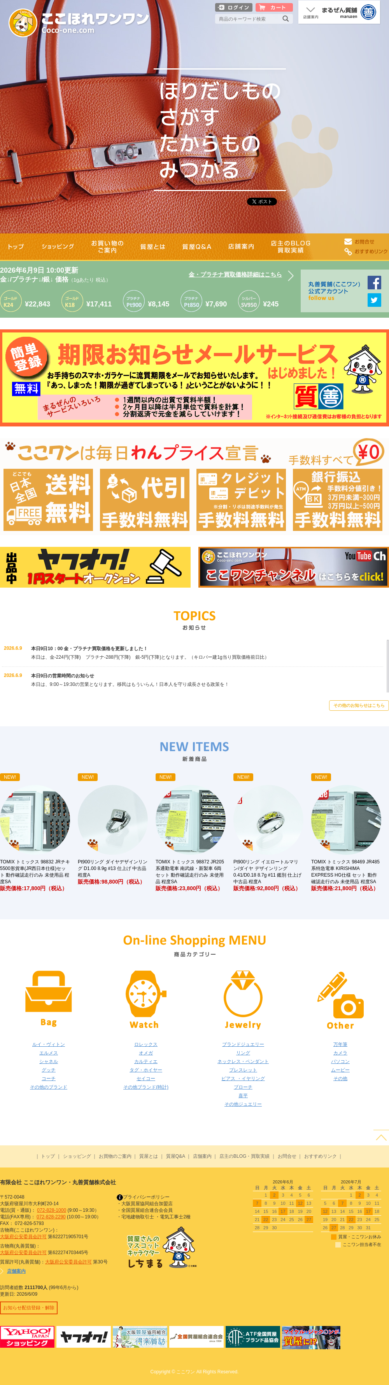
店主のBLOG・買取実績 (244, 1156)
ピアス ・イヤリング (243, 1078)
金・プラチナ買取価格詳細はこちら (235, 274)
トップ (48, 1156)
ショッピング (77, 1156)
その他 (340, 1078)
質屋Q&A (175, 1156)
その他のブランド (48, 1087)
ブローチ (243, 1087)
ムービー (340, 1070)
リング (243, 1053)
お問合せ (287, 1156)
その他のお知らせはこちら (359, 705)
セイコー (146, 1078)
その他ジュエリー (243, 1104)
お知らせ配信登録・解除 (28, 1307)
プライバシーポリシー (143, 1197)
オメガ (146, 1053)
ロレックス (146, 1044)
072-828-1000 (51, 1210)
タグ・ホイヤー (146, 1070)
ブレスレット (243, 1070)
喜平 (243, 1095)
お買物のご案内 (115, 1156)
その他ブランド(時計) (145, 1087)
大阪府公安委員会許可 (23, 1236)
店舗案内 (202, 1156)
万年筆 (340, 1044)
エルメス (48, 1053)
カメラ (340, 1053)
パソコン (340, 1061)
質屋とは (148, 1156)
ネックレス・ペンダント (243, 1061)
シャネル (48, 1061)
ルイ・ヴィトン (48, 1044)
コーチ (49, 1078)
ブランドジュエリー (243, 1044)
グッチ (49, 1070)
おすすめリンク (320, 1156)
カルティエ (146, 1061)
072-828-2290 (51, 1217)
